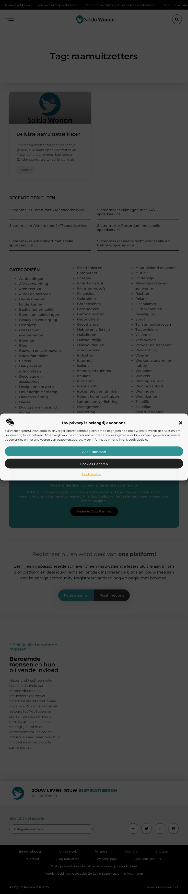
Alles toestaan (94, 451)
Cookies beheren (94, 464)
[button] (180, 422)
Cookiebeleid (91, 474)
